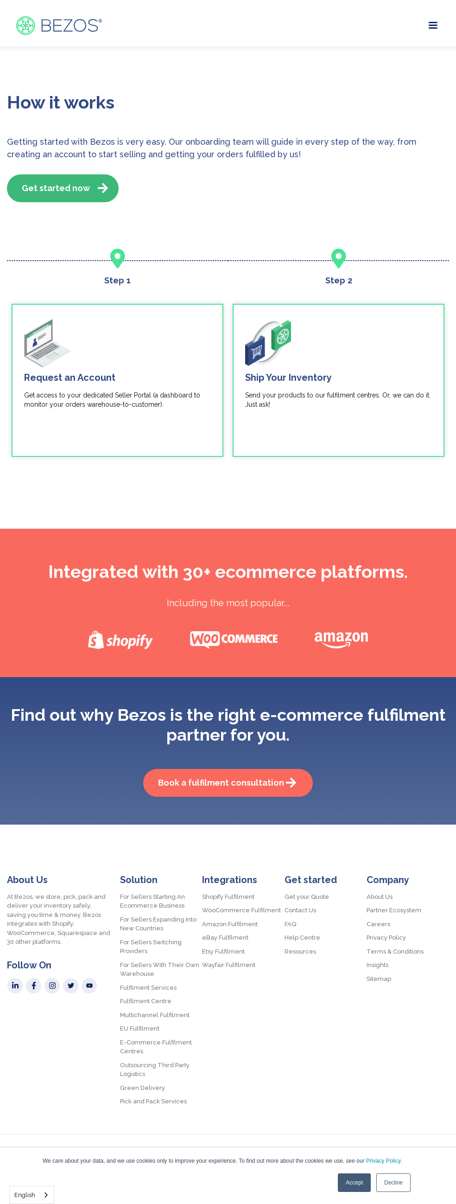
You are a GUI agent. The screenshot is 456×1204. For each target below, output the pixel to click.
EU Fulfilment (139, 1028)
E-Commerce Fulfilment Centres (156, 1047)
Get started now (56, 188)
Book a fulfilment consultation (221, 783)
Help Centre (302, 937)
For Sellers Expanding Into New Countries (158, 924)
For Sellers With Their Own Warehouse (159, 969)
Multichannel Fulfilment (155, 1015)
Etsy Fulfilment (223, 951)
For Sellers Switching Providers (151, 947)
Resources (300, 951)
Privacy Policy (383, 1161)
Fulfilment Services (148, 987)
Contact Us (300, 910)
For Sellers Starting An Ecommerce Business (152, 901)
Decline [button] (393, 1182)
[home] (59, 25)
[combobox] (31, 1195)
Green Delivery (142, 1087)
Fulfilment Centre (145, 1001)
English (24, 1194)
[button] (433, 24)
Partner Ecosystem (394, 910)
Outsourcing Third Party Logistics (155, 1070)
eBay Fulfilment (225, 937)
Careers (378, 924)
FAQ (290, 924)
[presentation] (216, 489)
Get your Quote (307, 896)
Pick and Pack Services (153, 1101)
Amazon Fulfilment (230, 924)
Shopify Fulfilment (228, 896)
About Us (380, 896)
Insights (377, 964)
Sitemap (379, 978)
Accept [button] (354, 1182)
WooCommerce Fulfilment (241, 910)
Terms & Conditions (395, 951)
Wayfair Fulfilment (228, 964)
